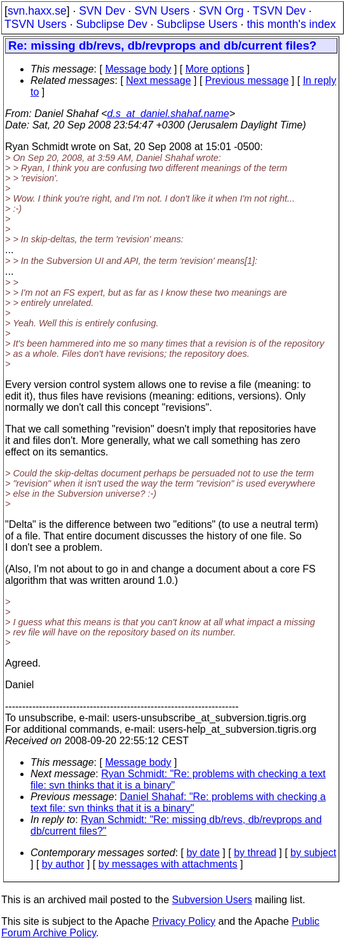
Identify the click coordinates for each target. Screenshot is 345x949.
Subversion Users (212, 899)
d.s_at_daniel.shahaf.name (168, 113)
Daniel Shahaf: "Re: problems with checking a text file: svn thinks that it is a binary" (178, 802)
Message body (138, 69)
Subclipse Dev (111, 24)
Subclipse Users (197, 24)
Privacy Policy (183, 921)
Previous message (247, 80)
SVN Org (221, 10)
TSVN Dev (279, 10)
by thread (255, 852)
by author (63, 864)
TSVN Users (35, 24)
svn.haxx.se (37, 10)
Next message (158, 80)
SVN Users (161, 10)
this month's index (291, 24)
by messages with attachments (168, 864)
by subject (313, 852)
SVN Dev (102, 10)
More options (215, 69)
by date (202, 852)
